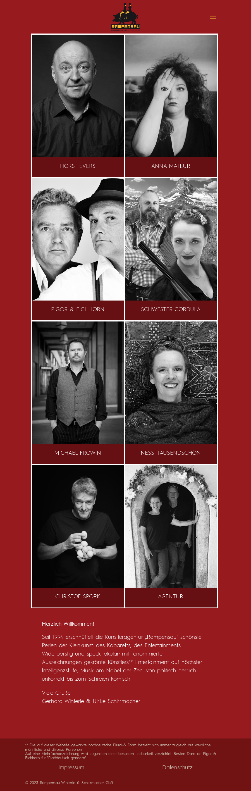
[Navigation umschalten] (213, 17)
